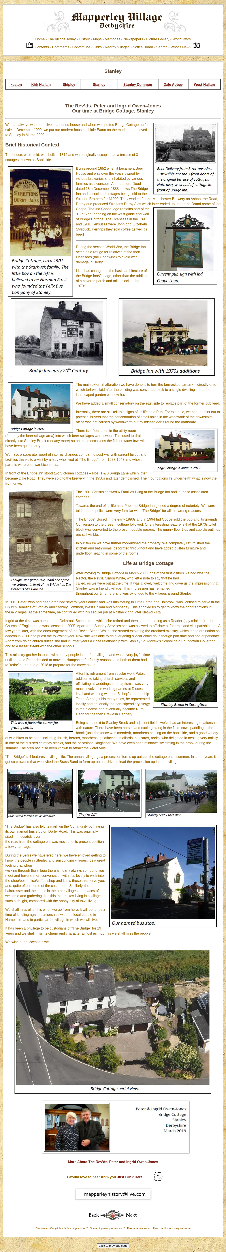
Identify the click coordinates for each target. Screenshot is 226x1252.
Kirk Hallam (41, 84)
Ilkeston (15, 84)
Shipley (69, 84)
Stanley (99, 84)
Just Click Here (130, 1177)
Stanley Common (137, 84)
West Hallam (204, 84)
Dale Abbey (173, 84)
